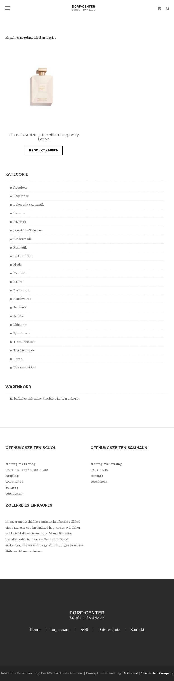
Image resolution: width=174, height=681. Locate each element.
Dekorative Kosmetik (28, 204)
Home (35, 629)
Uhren (17, 359)
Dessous (19, 213)
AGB (84, 629)
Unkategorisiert (24, 367)
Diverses (19, 222)
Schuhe (18, 316)
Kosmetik (20, 247)
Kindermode (22, 239)
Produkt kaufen (43, 150)
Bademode (21, 196)
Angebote (20, 187)
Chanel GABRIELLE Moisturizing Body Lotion (44, 137)
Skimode (19, 324)
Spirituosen (21, 333)
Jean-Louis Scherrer (27, 230)
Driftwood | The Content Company (148, 673)
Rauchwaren (22, 299)
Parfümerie (21, 290)
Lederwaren (22, 256)
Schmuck (19, 307)
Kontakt (137, 629)
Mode (17, 264)
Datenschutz (109, 629)
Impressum (60, 629)
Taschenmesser (24, 341)
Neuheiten (20, 273)
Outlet (17, 281)
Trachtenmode (24, 350)
